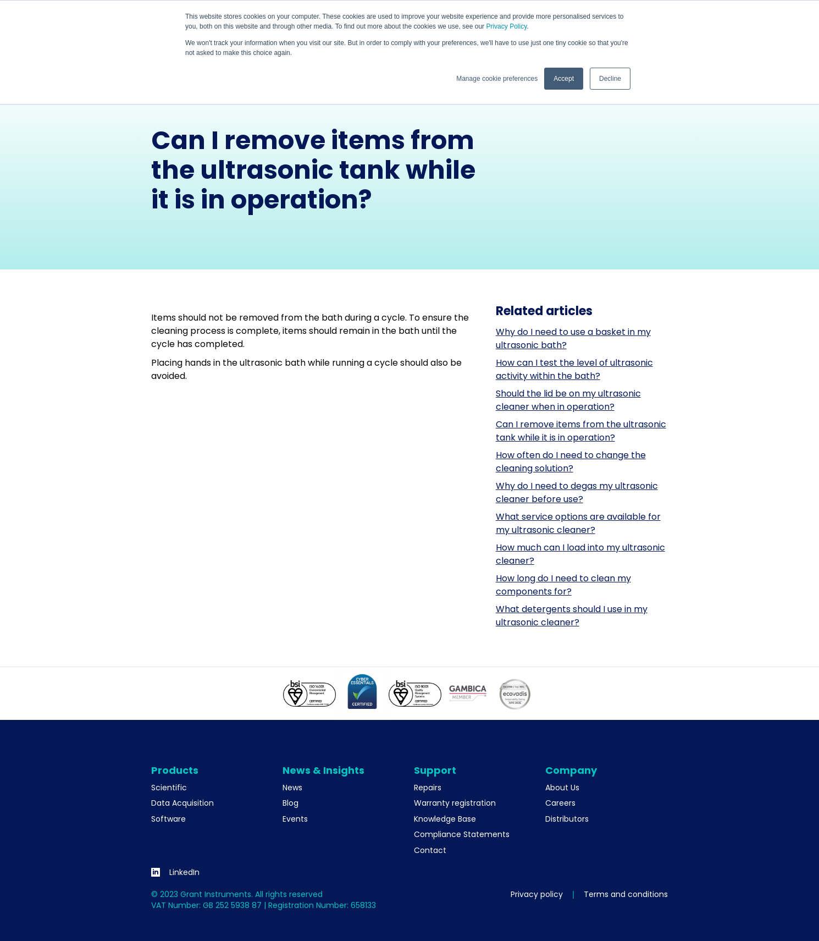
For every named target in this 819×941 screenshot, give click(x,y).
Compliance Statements (462, 834)
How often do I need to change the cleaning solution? (571, 462)
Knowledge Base (445, 818)
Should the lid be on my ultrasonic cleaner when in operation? (568, 400)
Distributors (567, 818)
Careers (560, 802)
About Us (562, 787)
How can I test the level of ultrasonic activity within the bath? (574, 369)
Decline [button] (610, 78)
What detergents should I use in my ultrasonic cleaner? (572, 616)
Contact (430, 850)
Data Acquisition (182, 802)
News (292, 787)
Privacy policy (537, 894)
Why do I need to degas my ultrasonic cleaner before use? (577, 492)
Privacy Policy (506, 26)
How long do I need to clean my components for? (563, 585)
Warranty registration (455, 802)
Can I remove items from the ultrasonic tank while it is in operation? (581, 431)
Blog (290, 802)
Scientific (169, 787)
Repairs (427, 787)
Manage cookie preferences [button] (497, 78)
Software (168, 818)
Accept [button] (564, 78)
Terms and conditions (626, 894)
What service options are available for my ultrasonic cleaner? (578, 523)
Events (295, 818)
